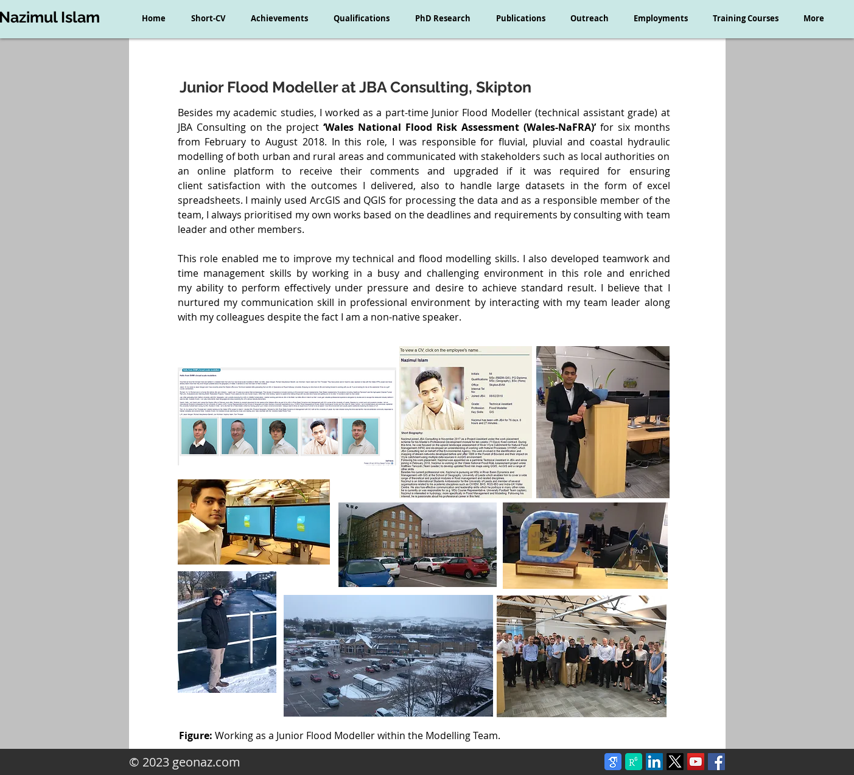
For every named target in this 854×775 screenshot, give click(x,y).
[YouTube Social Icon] (695, 761)
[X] (675, 761)
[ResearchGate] (633, 761)
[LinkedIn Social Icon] (654, 761)
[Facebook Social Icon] (716, 761)
